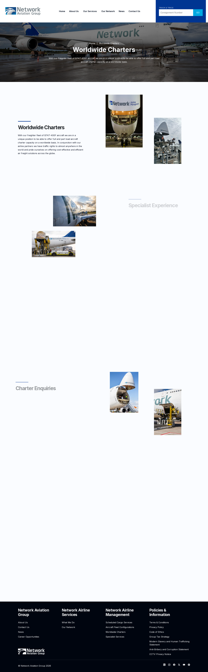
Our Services (90, 11)
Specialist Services (115, 636)
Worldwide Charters (115, 632)
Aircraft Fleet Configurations (120, 627)
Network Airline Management (120, 612)
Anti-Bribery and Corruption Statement (169, 649)
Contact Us (134, 11)
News (122, 11)
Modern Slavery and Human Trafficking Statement (169, 643)
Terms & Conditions (159, 622)
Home (62, 11)
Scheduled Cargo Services (119, 622)
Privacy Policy (156, 627)
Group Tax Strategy (159, 636)
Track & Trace (166, 8)
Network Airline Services (76, 612)
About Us (74, 11)
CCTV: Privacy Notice (160, 654)
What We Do (68, 622)
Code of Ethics (156, 632)
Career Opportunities (28, 636)
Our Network (108, 11)
